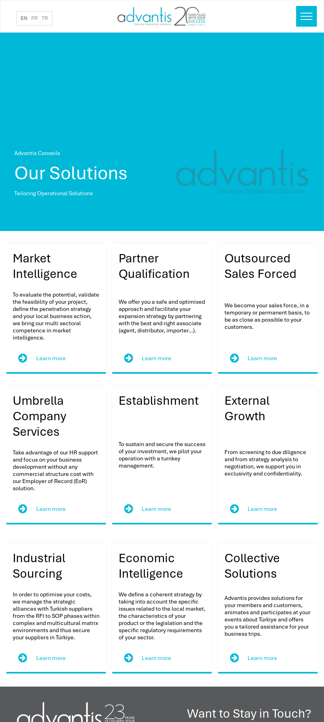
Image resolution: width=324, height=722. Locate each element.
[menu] (306, 16)
